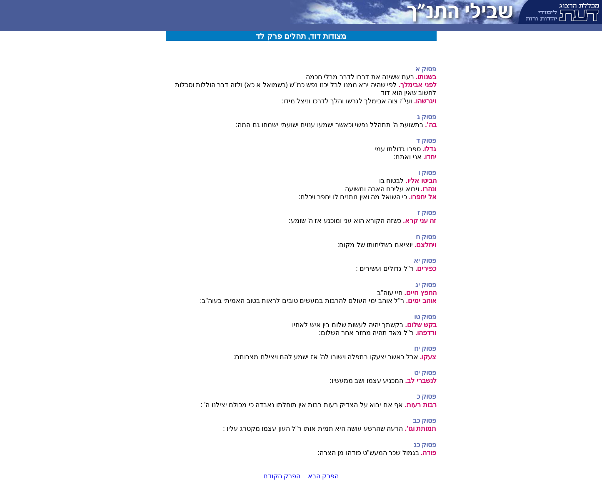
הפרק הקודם (281, 476)
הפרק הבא (323, 476)
